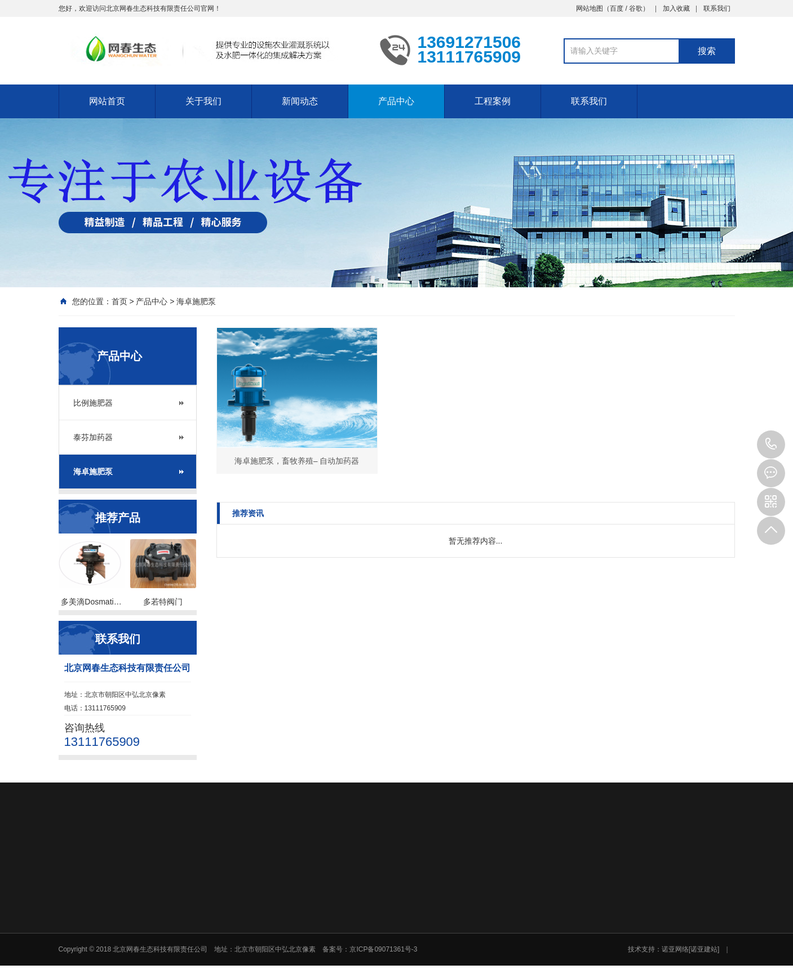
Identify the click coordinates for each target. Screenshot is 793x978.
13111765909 (771, 444)
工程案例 (493, 101)
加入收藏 (676, 8)
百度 (616, 8)
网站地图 (589, 8)
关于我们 (203, 101)
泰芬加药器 (93, 437)
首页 (119, 301)
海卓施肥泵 (196, 301)
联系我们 (716, 8)
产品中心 (396, 101)
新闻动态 (300, 101)
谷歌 (636, 8)
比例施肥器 (93, 402)
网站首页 (107, 101)
